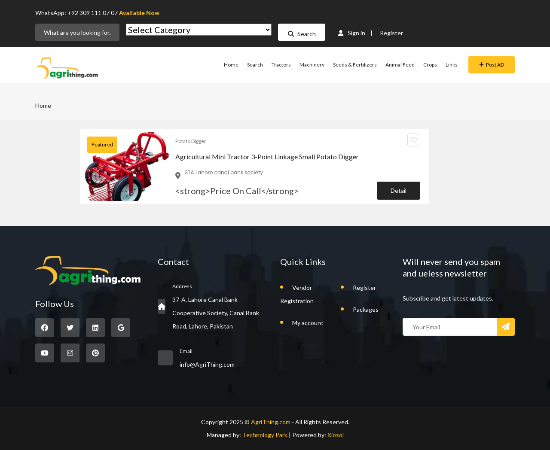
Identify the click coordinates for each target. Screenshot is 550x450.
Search (302, 33)
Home (231, 64)
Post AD (491, 64)
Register (391, 32)
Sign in (351, 32)
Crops (430, 64)
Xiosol (335, 434)
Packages (366, 309)
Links (452, 64)
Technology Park (264, 434)
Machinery (311, 64)
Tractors (281, 64)
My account (308, 322)
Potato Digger (190, 141)
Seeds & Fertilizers (355, 64)
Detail (398, 190)
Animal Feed (400, 64)
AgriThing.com (270, 422)
